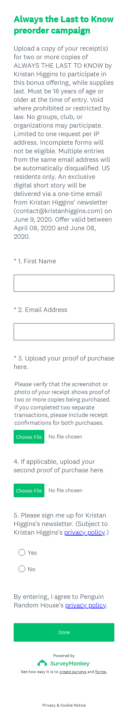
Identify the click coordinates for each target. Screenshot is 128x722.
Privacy (49, 705)
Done (64, 632)
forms (100, 671)
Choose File (29, 437)
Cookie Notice (73, 705)
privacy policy (84, 532)
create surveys (72, 671)
